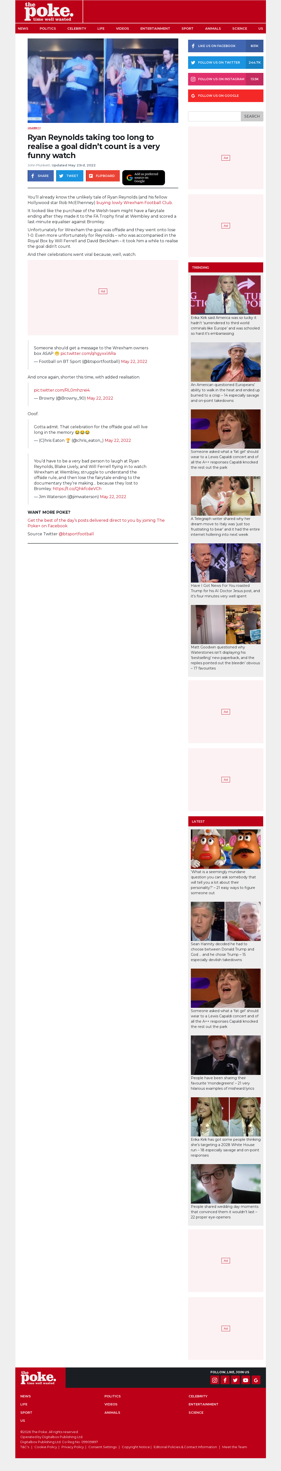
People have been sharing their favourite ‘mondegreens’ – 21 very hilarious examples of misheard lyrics (222, 1083)
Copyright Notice (136, 1447)
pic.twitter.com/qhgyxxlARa (88, 353)
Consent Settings (102, 1447)
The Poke (49, 11)
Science (239, 28)
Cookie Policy (45, 1447)
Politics (48, 28)
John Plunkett (39, 165)
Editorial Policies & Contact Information (185, 1447)
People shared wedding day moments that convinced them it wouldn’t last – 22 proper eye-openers (224, 1211)
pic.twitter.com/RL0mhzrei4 (62, 390)
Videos (122, 28)
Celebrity (76, 28)
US (260, 28)
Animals (213, 28)
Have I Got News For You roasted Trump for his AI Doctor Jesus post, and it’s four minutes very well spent (225, 590)
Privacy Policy (73, 1447)
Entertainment (155, 28)
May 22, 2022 (134, 361)
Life (100, 28)
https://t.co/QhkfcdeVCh (77, 488)
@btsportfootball (76, 534)
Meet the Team (234, 1447)
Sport (188, 28)
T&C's (24, 1447)
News (23, 28)
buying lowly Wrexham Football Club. (134, 202)
